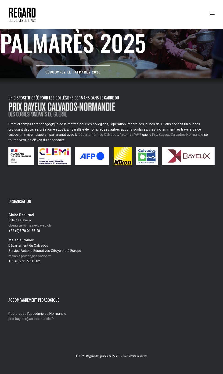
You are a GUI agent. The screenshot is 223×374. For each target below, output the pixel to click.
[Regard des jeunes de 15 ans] (26, 14)
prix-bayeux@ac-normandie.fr (31, 319)
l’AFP (136, 134)
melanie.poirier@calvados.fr (29, 256)
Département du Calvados (98, 134)
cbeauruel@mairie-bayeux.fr (29, 225)
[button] (212, 14)
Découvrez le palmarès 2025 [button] (73, 71)
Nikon (124, 134)
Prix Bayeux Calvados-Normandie (177, 134)
